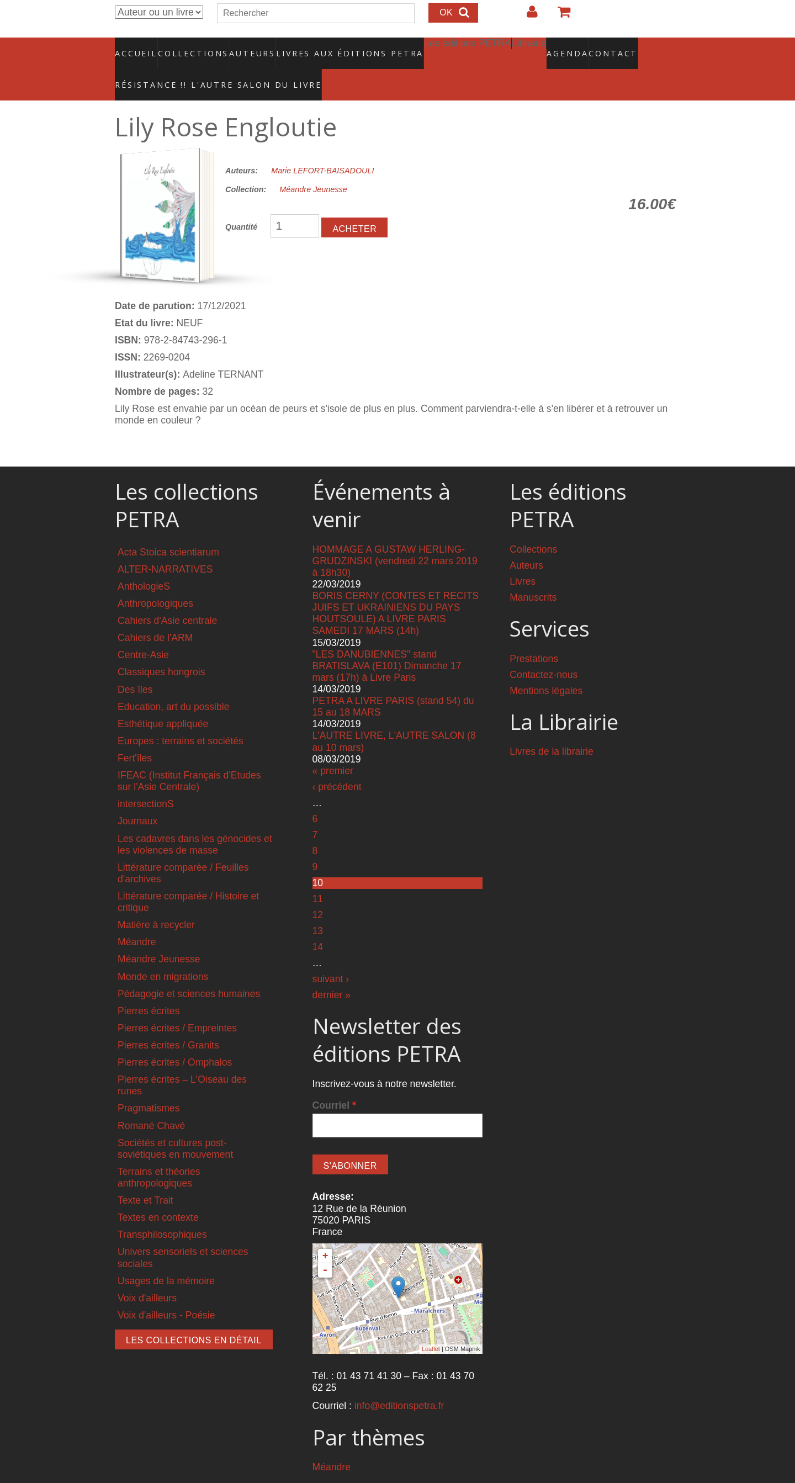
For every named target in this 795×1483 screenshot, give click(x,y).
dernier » (331, 971)
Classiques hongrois (161, 648)
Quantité (241, 203)
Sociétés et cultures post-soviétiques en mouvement (175, 1125)
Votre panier (559, 16)
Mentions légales (546, 666)
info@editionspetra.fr (399, 1382)
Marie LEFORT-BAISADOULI (322, 146)
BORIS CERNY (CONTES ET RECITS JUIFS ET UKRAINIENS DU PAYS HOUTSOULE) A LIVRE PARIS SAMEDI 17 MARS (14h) (395, 590)
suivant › (330, 955)
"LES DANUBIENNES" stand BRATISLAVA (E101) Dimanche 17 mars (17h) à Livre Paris (387, 642)
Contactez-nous (543, 650)
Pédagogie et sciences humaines (189, 970)
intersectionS (146, 780)
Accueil (136, 47)
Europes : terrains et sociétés (180, 717)
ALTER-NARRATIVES (165, 545)
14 (318, 923)
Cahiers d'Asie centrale (167, 597)
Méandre (137, 918)
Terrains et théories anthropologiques (159, 1153)
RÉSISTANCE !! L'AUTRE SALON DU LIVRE (191, 67)
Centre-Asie (143, 631)
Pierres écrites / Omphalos (175, 1039)
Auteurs (245, 47)
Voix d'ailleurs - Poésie (166, 1291)
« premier (332, 747)
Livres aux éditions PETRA (326, 47)
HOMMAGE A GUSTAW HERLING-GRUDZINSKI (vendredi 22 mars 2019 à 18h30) (395, 537)
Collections (190, 47)
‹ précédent (337, 763)
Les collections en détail (194, 1316)
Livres (523, 557)
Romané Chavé (151, 1102)
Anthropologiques (155, 580)
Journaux (137, 797)
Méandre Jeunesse (313, 166)
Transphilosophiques (162, 1211)
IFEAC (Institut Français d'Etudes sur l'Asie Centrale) (189, 757)
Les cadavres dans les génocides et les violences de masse (195, 820)
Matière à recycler (156, 901)
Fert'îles (135, 734)
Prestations (534, 634)
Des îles (135, 665)
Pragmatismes (148, 1084)
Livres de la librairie (551, 728)
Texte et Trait (145, 1177)
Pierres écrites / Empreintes (177, 1004)
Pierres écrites (148, 987)
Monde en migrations (163, 952)
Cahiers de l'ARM (155, 614)
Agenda (528, 47)
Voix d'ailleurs (147, 1274)
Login (527, 16)
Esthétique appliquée (163, 700)
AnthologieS (144, 562)
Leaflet (431, 1325)
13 (318, 907)
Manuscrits (533, 573)
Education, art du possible (173, 682)
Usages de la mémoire (166, 1257)
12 (318, 891)
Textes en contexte (158, 1194)
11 (318, 875)
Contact (574, 47)
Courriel (334, 1081)
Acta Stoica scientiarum (168, 528)
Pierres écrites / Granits (168, 1021)
